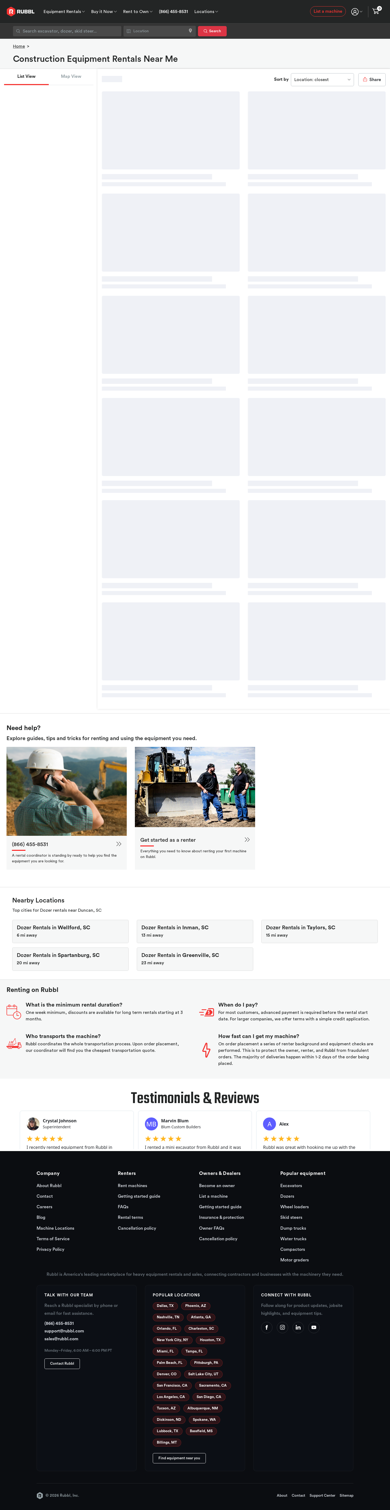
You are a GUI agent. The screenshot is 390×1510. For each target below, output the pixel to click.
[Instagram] (282, 1327)
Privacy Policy (50, 1249)
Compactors (292, 1249)
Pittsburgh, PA (206, 1363)
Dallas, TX (165, 1306)
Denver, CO (167, 1374)
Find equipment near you (179, 1458)
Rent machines (132, 1186)
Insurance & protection (221, 1217)
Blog (41, 1217)
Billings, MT (167, 1442)
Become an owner (217, 1186)
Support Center (322, 1496)
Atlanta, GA (201, 1317)
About (282, 1496)
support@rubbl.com (64, 1331)
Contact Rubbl (62, 1364)
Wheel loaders (294, 1207)
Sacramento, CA (213, 1385)
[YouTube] (314, 1327)
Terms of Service (53, 1239)
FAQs (123, 1207)
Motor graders (294, 1260)
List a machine (328, 11)
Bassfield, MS (201, 1431)
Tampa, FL (194, 1351)
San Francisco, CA (172, 1385)
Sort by (281, 79)
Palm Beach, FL (170, 1363)
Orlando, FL (167, 1329)
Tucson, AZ (166, 1408)
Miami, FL (165, 1351)
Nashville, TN (168, 1317)
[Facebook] (266, 1327)
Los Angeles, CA (171, 1397)
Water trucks (293, 1239)
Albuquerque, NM (202, 1408)
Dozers (287, 1196)
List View (26, 76)
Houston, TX (210, 1340)
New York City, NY (172, 1340)
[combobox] (67, 31)
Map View (71, 76)
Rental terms (130, 1217)
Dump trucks (293, 1228)
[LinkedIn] (298, 1327)
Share (372, 79)
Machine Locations (55, 1228)
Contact (45, 1196)
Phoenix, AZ (195, 1306)
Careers (44, 1207)
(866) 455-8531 (173, 11)
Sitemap (346, 1496)
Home (19, 46)
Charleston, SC (201, 1329)
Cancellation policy (137, 1228)
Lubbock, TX (167, 1431)
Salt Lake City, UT (203, 1374)
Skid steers (291, 1217)
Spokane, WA (204, 1420)
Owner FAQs (211, 1228)
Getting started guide (139, 1196)
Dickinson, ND (169, 1420)
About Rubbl (49, 1186)
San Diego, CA (209, 1397)
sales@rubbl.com (61, 1339)
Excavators (291, 1186)
